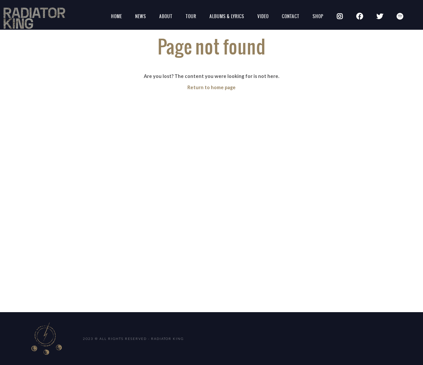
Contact (290, 16)
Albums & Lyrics (227, 16)
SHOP (318, 16)
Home (116, 16)
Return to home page (211, 87)
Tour (191, 16)
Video (263, 16)
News (140, 16)
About (166, 16)
